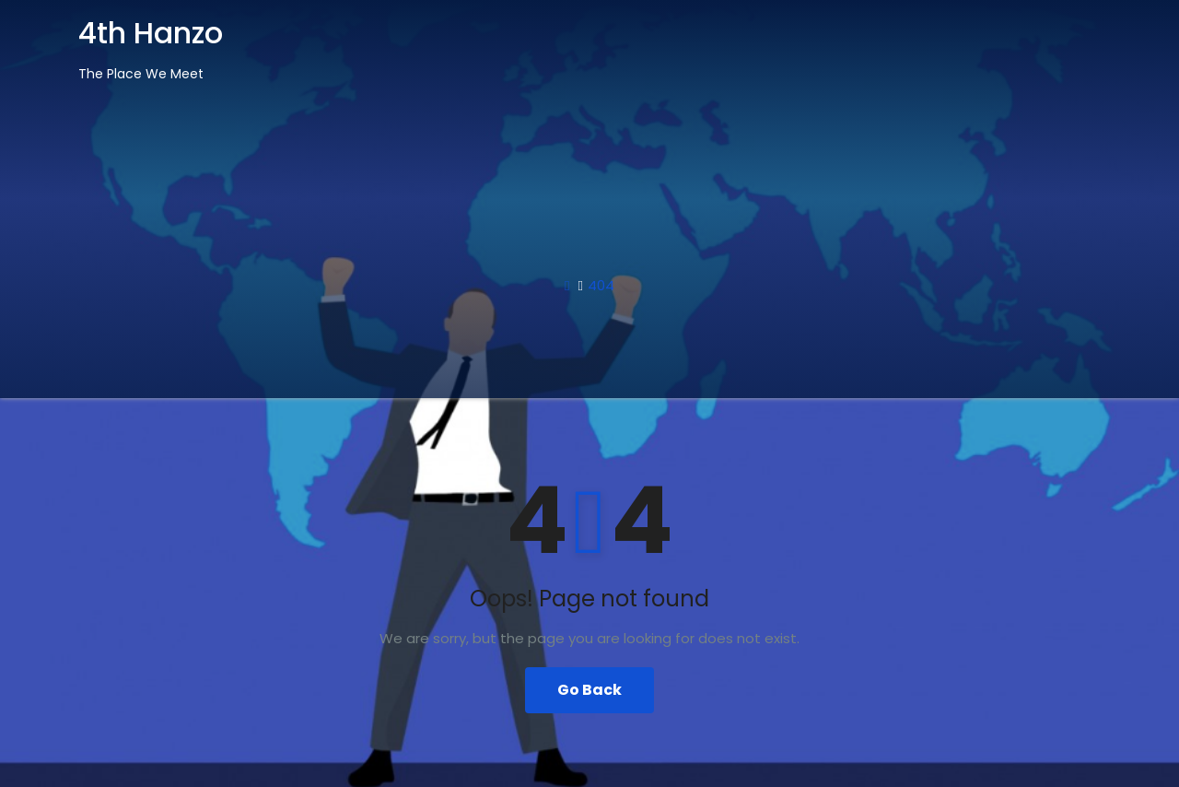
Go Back (589, 689)
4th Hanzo (150, 32)
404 (601, 285)
